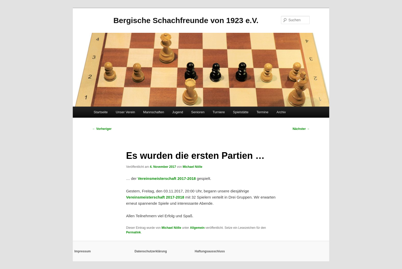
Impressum (82, 251)
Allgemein (197, 228)
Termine (262, 112)
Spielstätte (241, 112)
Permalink (133, 232)
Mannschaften (153, 112)
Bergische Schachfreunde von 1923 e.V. (185, 20)
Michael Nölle (192, 167)
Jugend (177, 112)
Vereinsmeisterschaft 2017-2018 (167, 178)
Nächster (301, 129)
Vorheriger (102, 129)
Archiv (281, 112)
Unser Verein (125, 112)
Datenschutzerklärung (151, 251)
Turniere (219, 112)
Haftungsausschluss (210, 251)
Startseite (101, 112)
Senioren (198, 112)
